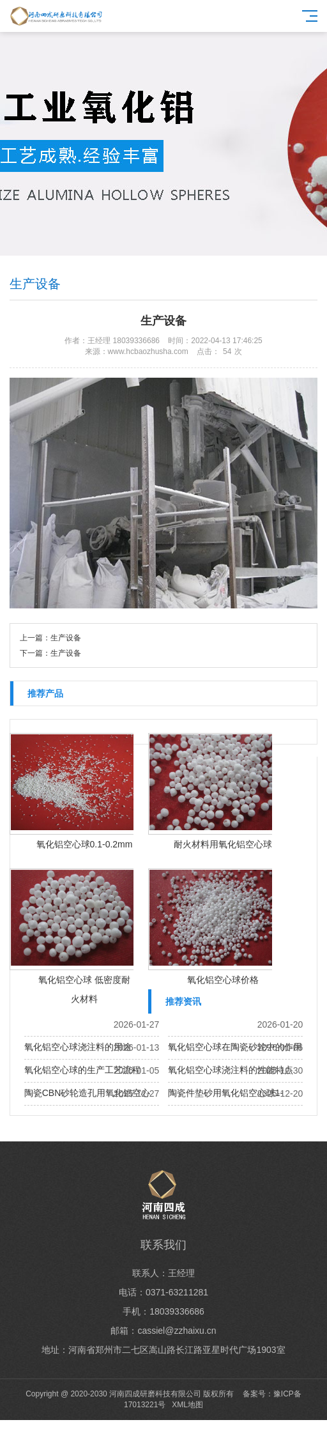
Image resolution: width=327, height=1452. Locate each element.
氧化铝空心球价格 (223, 980)
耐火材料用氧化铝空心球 (223, 844)
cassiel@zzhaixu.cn (176, 1330)
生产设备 (65, 637)
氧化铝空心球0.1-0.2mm (84, 844)
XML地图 (187, 1404)
